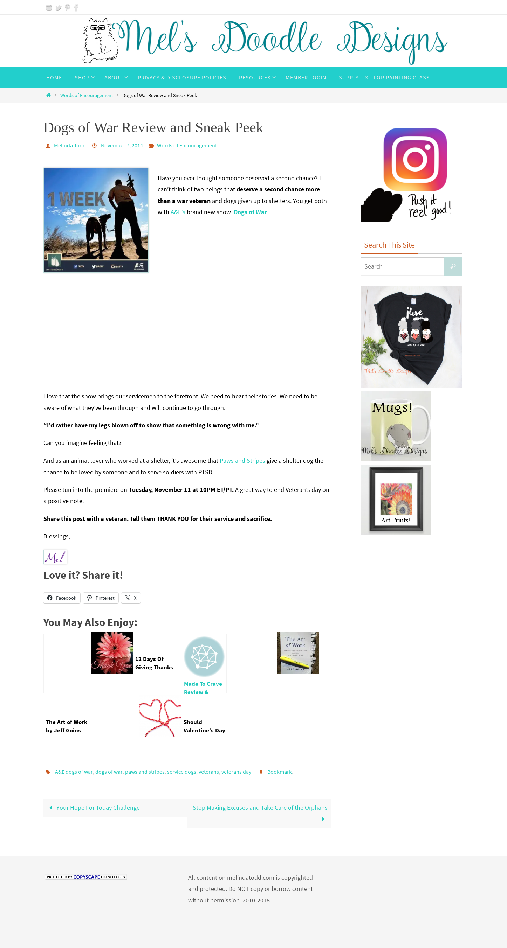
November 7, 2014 (122, 145)
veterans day (236, 771)
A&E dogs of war (74, 771)
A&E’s (179, 212)
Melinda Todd (70, 145)
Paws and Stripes (242, 460)
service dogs (181, 771)
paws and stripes (145, 771)
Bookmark (279, 771)
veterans (209, 771)
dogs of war (109, 771)
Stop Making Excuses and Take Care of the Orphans (260, 813)
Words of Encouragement (86, 95)
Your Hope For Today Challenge (93, 807)
